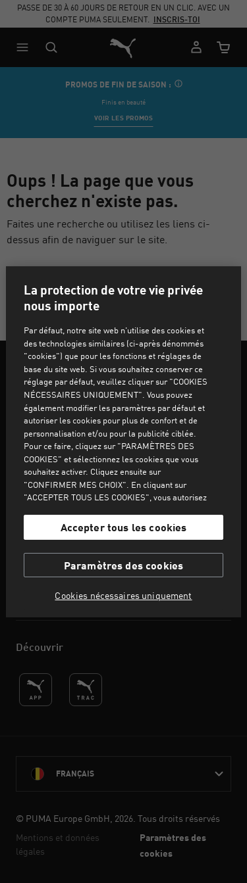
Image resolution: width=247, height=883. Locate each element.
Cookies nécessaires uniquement (123, 595)
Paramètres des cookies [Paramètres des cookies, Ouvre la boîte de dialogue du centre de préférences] (124, 565)
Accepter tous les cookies (124, 527)
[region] (123, 441)
